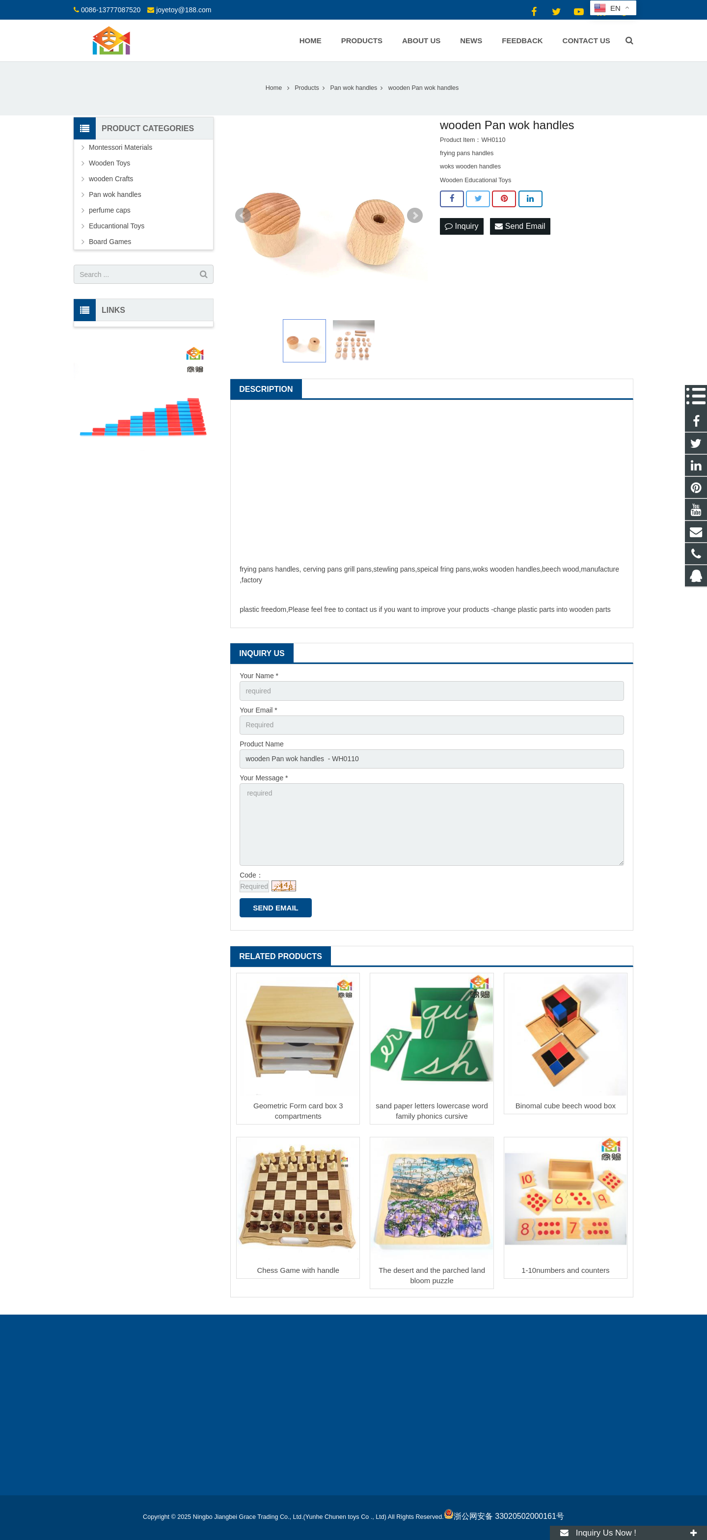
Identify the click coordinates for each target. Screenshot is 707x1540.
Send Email (520, 226)
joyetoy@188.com (183, 10)
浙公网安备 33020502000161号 (504, 1516)
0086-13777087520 (110, 10)
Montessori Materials (120, 147)
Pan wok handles (115, 194)
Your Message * (264, 778)
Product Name (261, 744)
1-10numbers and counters (565, 1270)
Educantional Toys (116, 226)
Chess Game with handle (298, 1270)
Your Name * (259, 676)
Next (415, 215)
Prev (243, 215)
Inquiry (461, 226)
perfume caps (110, 210)
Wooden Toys (109, 163)
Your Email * (258, 710)
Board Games (110, 242)
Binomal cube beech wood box (566, 1105)
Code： (251, 875)
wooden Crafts (111, 179)
